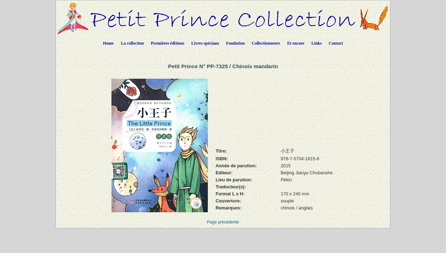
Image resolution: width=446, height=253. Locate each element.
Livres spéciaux (205, 43)
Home (108, 43)
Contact (336, 43)
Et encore (295, 43)
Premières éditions (167, 43)
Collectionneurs (266, 43)
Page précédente (223, 222)
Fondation (235, 43)
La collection (132, 43)
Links (316, 43)
